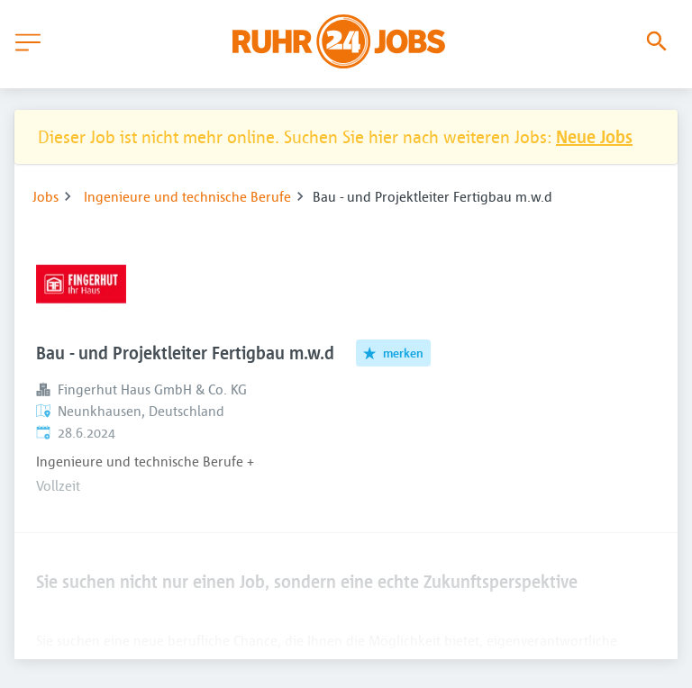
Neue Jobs (594, 136)
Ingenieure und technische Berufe (187, 196)
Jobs (45, 196)
